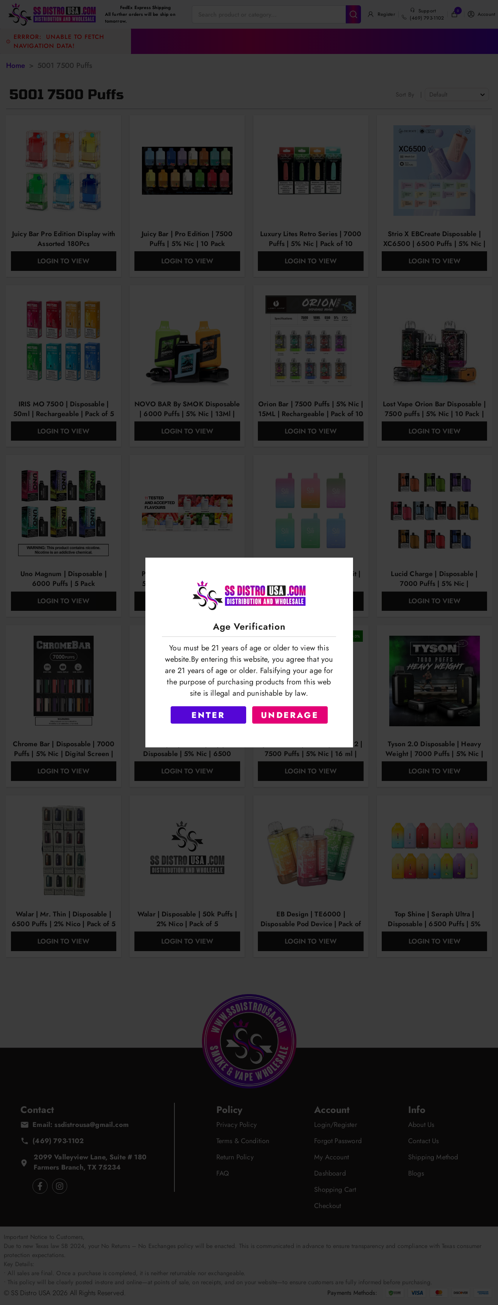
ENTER (208, 715)
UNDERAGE (290, 715)
